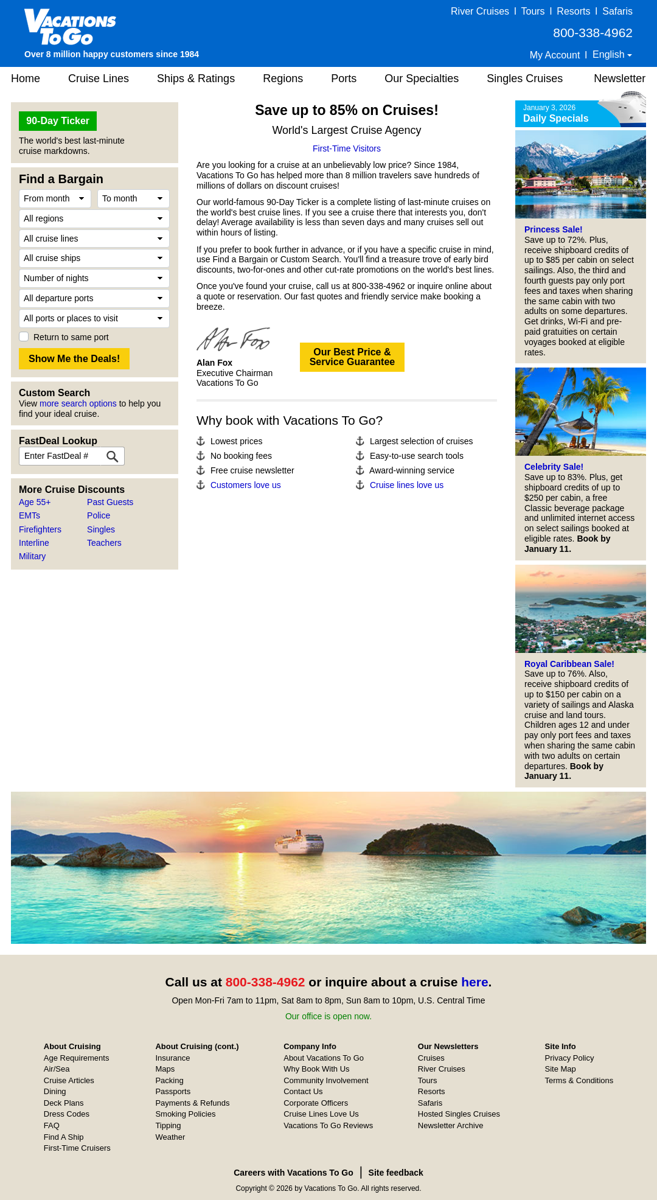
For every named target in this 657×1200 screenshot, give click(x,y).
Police (98, 515)
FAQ (52, 1125)
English (610, 54)
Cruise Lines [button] (98, 78)
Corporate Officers (315, 1103)
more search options (78, 403)
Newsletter (619, 78)
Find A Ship (64, 1137)
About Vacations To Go (323, 1057)
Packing (169, 1080)
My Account (555, 55)
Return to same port (71, 337)
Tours (532, 11)
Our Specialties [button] (421, 78)
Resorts (573, 11)
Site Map (560, 1068)
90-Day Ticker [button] (57, 121)
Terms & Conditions (579, 1080)
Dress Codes (66, 1113)
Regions (283, 78)
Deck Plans (64, 1103)
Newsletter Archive (451, 1125)
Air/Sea (57, 1068)
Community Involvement (325, 1080)
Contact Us (302, 1091)
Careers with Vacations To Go (293, 1172)
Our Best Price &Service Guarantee (352, 357)
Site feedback (396, 1172)
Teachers (104, 543)
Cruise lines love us (406, 485)
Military (32, 556)
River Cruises (480, 11)
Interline (34, 543)
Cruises (431, 1057)
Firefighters (40, 529)
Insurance (172, 1057)
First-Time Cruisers (77, 1148)
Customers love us (245, 485)
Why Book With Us (316, 1068)
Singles (101, 529)
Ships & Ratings (196, 78)
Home (25, 78)
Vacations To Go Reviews (328, 1125)
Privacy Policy (569, 1057)
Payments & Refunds (192, 1103)
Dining (55, 1091)
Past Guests (110, 502)
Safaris (617, 11)
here (474, 982)
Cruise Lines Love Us (321, 1113)
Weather (170, 1137)
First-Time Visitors (347, 148)
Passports (172, 1091)
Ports (343, 78)
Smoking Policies (185, 1113)
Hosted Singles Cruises (459, 1113)
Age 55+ (35, 502)
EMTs (29, 515)
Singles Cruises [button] (525, 78)
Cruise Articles (69, 1080)
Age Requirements (76, 1057)
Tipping (168, 1125)
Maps (165, 1068)
